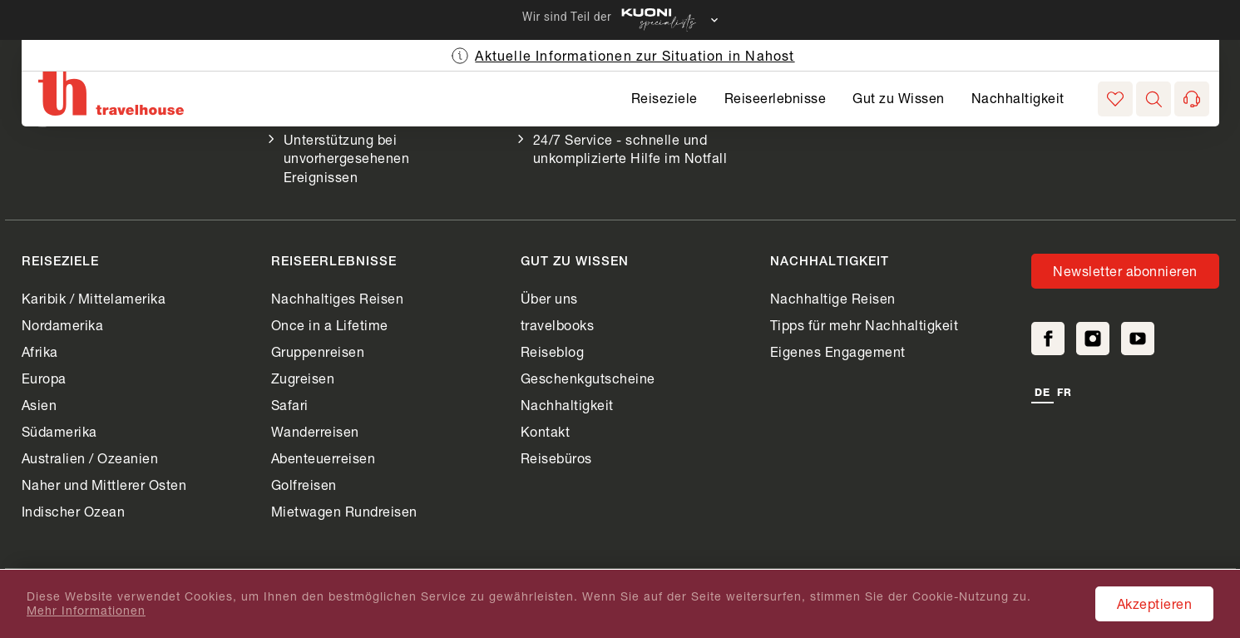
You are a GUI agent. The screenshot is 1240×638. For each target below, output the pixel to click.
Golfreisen (304, 484)
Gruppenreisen (318, 351)
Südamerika (59, 431)
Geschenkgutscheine (588, 378)
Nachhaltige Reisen (833, 298)
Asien (39, 405)
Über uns (549, 298)
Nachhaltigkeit (1018, 98)
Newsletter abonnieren (1125, 271)
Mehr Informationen (86, 610)
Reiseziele (664, 98)
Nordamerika (63, 325)
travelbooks (558, 325)
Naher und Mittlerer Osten (104, 484)
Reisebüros (556, 458)
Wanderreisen (315, 431)
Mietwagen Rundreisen (344, 511)
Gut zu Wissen (898, 98)
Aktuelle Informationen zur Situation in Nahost (634, 55)
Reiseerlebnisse (775, 98)
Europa (44, 378)
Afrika (40, 351)
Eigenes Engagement (838, 351)
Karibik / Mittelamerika (94, 298)
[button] (1153, 99)
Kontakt (546, 431)
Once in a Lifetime (329, 325)
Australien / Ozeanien (90, 458)
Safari (290, 405)
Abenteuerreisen (323, 458)
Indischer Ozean (74, 511)
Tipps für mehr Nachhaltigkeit (864, 325)
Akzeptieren (1155, 603)
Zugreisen (303, 378)
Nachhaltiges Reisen (337, 298)
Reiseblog (553, 351)
